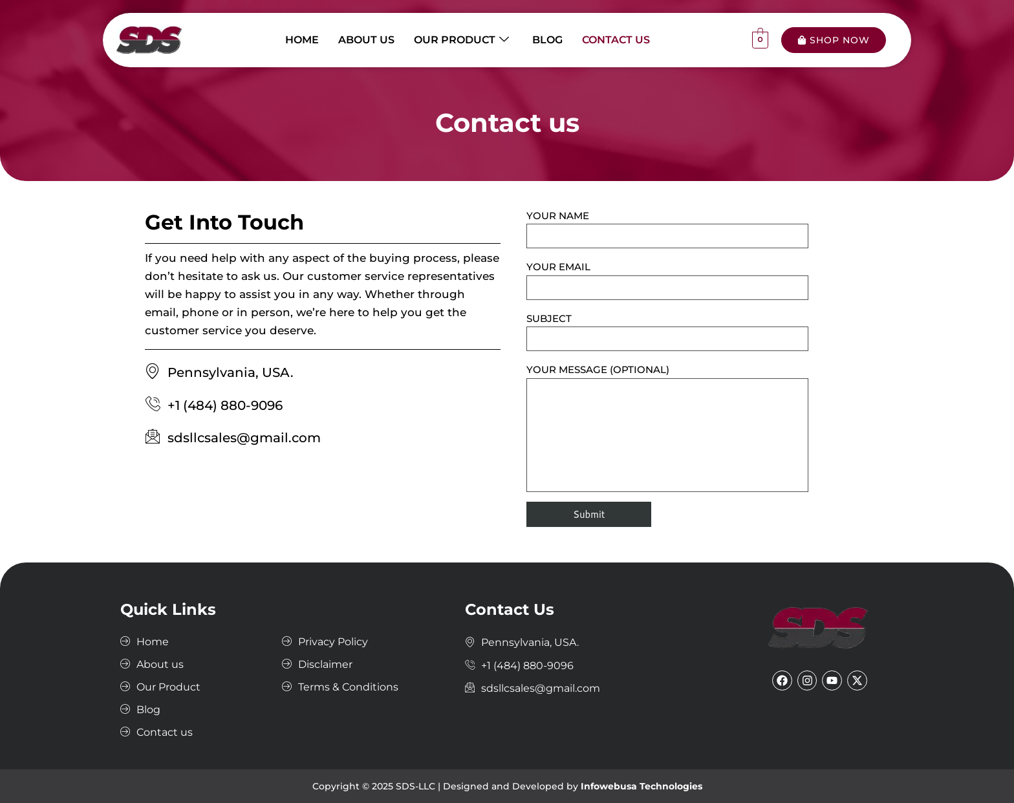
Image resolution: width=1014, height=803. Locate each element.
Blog (547, 40)
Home (302, 40)
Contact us (616, 40)
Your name (667, 228)
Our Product (461, 40)
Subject (667, 331)
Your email (667, 280)
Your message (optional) (667, 427)
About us (366, 40)
